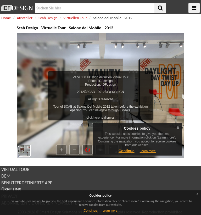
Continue (91, 210)
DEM (5, 176)
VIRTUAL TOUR (15, 169)
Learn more (110, 210)
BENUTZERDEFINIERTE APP (26, 183)
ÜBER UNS (11, 189)
